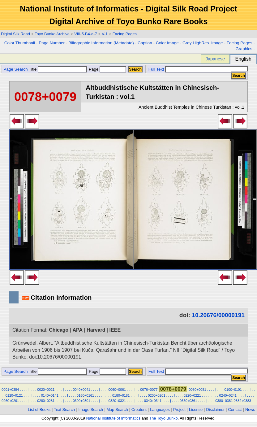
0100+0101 (233, 389)
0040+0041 (81, 389)
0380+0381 (224, 401)
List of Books (39, 409)
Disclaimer (215, 409)
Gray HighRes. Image (202, 43)
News (250, 409)
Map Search (117, 409)
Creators (139, 409)
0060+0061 (117, 389)
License (196, 409)
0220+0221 (192, 395)
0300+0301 (81, 401)
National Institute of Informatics (113, 418)
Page (107, 69)
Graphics (243, 48)
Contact (235, 409)
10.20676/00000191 (218, 315)
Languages (159, 409)
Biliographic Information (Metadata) (101, 43)
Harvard (96, 330)
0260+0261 (10, 401)
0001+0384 (10, 389)
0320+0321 (117, 401)
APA (77, 330)
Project (179, 409)
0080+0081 (197, 389)
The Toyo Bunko (163, 418)
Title (58, 69)
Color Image (167, 43)
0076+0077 (148, 389)
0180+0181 (121, 395)
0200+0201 (156, 395)
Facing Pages (125, 34)
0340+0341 (152, 401)
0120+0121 (14, 395)
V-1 (105, 34)
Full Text (156, 69)
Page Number (52, 43)
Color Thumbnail (19, 43)
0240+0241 (228, 395)
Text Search (64, 409)
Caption (145, 43)
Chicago (58, 330)
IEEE (115, 330)
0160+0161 (85, 395)
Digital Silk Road (15, 34)
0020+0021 (45, 389)
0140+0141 (49, 395)
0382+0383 (242, 401)
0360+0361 (188, 401)
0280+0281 (45, 401)
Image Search (91, 409)
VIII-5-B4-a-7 (85, 34)
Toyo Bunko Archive (52, 34)
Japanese (215, 58)
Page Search (15, 69)
